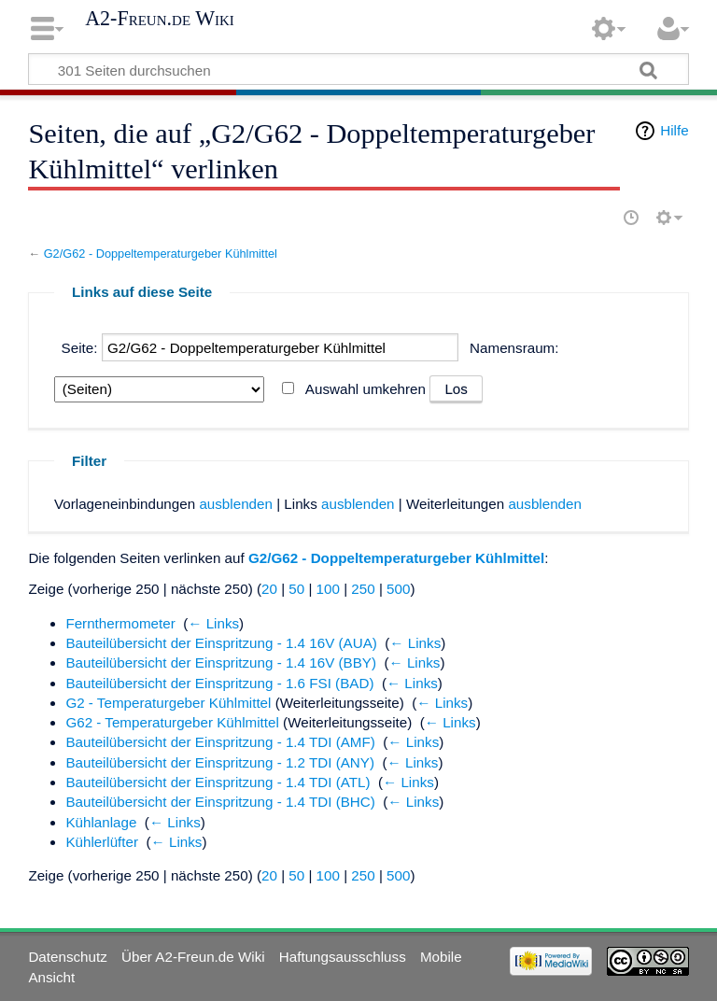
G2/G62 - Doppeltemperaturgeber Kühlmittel (160, 254)
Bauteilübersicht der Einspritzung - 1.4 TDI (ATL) (217, 782)
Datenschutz (67, 957)
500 (398, 589)
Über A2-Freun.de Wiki (193, 957)
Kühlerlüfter (101, 842)
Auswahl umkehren (365, 389)
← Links (213, 623)
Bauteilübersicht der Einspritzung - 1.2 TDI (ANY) (219, 762)
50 (296, 589)
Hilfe (674, 130)
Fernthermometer (120, 623)
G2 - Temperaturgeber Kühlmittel (168, 703)
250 (362, 589)
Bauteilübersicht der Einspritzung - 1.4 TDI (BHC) (219, 802)
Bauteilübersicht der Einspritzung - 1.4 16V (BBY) (220, 662)
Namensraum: (514, 348)
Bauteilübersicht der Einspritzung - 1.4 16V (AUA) (220, 643)
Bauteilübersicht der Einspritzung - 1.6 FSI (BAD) (219, 683)
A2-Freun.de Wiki (159, 18)
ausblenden (236, 504)
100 (328, 589)
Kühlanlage (100, 822)
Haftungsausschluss (342, 957)
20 (269, 589)
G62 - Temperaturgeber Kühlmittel (172, 722)
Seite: (80, 348)
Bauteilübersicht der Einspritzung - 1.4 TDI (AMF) (219, 742)
